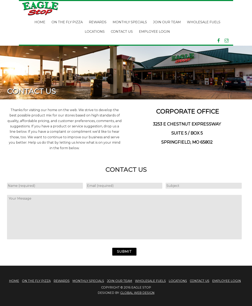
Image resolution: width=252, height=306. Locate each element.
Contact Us (122, 32)
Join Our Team (167, 22)
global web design (137, 293)
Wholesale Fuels (203, 22)
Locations (95, 32)
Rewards (98, 22)
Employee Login (154, 32)
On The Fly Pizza (67, 22)
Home (39, 22)
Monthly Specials (130, 22)
